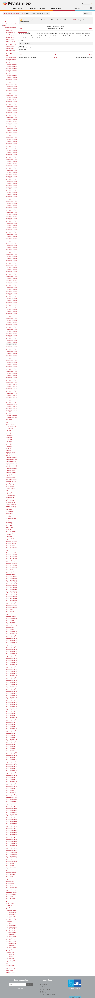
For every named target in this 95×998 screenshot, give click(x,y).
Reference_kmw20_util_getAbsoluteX (11, 766)
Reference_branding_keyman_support (11, 598)
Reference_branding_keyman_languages (11, 593)
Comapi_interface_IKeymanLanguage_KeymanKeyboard (11, 240)
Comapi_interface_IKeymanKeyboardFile (11, 194)
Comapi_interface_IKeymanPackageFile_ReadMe (11, 287)
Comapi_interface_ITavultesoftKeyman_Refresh (11, 404)
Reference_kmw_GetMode (11, 819)
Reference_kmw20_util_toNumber (11, 785)
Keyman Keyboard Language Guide (10, 496)
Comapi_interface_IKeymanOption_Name (11, 264)
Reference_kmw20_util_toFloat (11, 783)
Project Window (10, 527)
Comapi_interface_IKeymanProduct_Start (11, 351)
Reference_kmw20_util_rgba (11, 775)
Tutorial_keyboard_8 (11, 947)
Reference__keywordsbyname (11, 540)
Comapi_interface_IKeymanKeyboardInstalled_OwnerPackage (11, 207)
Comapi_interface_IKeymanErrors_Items (11, 154)
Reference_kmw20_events (11, 684)
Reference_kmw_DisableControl (11, 803)
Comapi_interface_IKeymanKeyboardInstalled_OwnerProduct (11, 209)
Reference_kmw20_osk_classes (11, 695)
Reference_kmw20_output (11, 710)
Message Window (10, 515)
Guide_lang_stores (10, 476)
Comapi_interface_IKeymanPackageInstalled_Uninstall (11, 295)
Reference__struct (10, 545)
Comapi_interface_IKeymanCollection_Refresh (11, 106)
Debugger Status (10, 423)
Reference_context (10, 613)
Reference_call (9, 609)
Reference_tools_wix (11, 894)
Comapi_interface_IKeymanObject (11, 251)
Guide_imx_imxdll (10, 452)
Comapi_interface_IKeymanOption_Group (11, 262)
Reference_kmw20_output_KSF (11, 739)
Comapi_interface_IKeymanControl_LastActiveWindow (11, 117)
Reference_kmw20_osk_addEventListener (11, 693)
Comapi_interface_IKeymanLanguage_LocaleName (11, 243)
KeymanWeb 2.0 (10, 501)
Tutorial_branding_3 (11, 914)
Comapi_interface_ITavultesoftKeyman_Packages (11, 401)
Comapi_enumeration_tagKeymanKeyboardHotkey (11, 68)
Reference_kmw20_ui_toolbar (11, 752)
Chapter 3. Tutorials (10, 50)
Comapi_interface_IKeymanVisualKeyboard (11, 379)
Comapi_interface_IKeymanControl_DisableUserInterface (11, 114)
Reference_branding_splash (11, 605)
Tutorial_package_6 (10, 960)
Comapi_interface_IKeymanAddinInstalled (11, 90)
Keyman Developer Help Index (9, 24)
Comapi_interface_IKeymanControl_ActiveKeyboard (11, 110)
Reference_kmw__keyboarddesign (11, 792)
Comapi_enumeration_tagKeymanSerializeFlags (11, 73)
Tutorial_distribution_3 (11, 929)
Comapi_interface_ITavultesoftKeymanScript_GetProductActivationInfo (11, 410)
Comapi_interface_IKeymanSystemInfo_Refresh (11, 375)
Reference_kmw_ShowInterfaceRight (11, 856)
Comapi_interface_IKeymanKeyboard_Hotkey (11, 185)
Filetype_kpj (9, 439)
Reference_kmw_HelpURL (11, 821)
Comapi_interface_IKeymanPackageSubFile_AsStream (11, 309)
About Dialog (9, 30)
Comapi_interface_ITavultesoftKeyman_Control (11, 390)
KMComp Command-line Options (11, 508)
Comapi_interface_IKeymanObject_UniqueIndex (11, 254)
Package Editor (9, 524)
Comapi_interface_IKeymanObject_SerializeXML (11, 253)
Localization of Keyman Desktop (10, 512)
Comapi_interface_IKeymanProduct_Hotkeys (11, 335)
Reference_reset (10, 880)
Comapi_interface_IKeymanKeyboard (11, 176)
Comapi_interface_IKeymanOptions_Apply (11, 269)
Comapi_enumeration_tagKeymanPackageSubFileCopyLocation (11, 72)
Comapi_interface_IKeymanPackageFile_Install (11, 286)
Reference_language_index (11, 861)
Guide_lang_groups (10, 470)
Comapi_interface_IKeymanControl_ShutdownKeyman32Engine (11, 125)
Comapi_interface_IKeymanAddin (11, 77)
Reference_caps (10, 611)
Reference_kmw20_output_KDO (11, 722)
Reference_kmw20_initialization (11, 688)
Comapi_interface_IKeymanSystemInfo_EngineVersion (11, 371)
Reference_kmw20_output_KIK (11, 724)
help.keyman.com (8, 13)
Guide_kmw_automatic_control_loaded (11, 457)
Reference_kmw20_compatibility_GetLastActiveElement (11, 635)
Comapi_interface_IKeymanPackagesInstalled (11, 298)
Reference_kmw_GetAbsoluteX (11, 808)
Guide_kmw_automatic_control (11, 455)
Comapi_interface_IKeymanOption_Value (11, 265)
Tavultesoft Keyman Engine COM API (10, 902)
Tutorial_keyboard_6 (11, 943)
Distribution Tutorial (11, 426)
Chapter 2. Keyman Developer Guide (10, 47)
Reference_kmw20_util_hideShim (11, 772)
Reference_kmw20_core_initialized (11, 671)
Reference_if (9, 624)
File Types (8, 430)
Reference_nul (9, 876)
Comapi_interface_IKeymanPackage (11, 273)
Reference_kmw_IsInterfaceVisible (11, 828)
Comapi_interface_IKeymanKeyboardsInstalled (11, 218)
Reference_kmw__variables (11, 795)
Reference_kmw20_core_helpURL (11, 668)
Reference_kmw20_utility (11, 788)
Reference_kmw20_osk (11, 691)
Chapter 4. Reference (11, 52)
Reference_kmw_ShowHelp (11, 852)
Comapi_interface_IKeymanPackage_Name (11, 280)
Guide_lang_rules (10, 474)
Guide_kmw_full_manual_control (11, 463)
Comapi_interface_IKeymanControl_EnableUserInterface (11, 115)
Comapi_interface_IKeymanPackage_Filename (11, 276)
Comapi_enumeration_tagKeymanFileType (11, 64)
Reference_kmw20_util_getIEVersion (11, 768)
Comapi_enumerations (11, 75)
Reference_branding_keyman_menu (11, 594)
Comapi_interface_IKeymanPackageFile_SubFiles (11, 289)
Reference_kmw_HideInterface (11, 825)
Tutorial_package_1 (10, 951)
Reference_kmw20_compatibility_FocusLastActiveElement (11, 633)
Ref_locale (8, 529)
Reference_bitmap (10, 574)
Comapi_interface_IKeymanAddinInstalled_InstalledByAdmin (11, 92)
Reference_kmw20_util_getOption (11, 770)
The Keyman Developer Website (10, 906)
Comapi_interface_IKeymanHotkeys (11, 165)
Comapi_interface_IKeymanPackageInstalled (11, 291)
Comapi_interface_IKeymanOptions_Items (11, 271)
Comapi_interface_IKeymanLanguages (11, 245)
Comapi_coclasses (10, 61)
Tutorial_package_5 (10, 958)
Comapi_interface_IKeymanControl (11, 108)
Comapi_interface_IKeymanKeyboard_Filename (11, 183)
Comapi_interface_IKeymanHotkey (11, 159)
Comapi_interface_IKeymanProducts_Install (11, 362)
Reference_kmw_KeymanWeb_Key (11, 838)
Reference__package (11, 543)
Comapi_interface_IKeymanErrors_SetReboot (11, 158)
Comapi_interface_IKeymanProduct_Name (11, 337)
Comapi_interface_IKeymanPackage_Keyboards (11, 278)
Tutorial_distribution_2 (11, 927)
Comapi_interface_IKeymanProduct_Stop (11, 353)
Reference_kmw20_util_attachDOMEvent (11, 755)
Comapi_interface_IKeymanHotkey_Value (11, 163)
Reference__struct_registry (11, 558)
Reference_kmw (10, 629)
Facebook (45, 984)
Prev (20, 28)
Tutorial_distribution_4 (11, 930)
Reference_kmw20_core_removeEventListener (11, 675)
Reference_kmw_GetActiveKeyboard (11, 812)
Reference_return (10, 881)
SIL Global (77, 988)
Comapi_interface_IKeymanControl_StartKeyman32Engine (11, 126)
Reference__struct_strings (11, 563)
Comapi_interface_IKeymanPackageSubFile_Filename (11, 315)
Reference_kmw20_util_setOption (11, 779)
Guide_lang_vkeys (10, 477)
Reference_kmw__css (11, 790)
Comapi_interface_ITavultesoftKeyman (11, 384)
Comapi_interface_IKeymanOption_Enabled (11, 260)
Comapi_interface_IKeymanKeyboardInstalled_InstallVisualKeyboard (11, 201)
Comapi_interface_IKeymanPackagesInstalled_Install (11, 304)
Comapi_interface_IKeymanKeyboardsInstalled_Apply (11, 220)
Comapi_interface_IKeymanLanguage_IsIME (11, 236)
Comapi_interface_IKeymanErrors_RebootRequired (11, 156)
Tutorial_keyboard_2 (11, 936)
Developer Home (56, 8)
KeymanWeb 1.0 (10, 499)
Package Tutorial (10, 526)
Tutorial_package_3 (10, 954)
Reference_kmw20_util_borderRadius (11, 757)
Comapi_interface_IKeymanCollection (11, 103)
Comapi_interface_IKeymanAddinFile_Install (11, 88)
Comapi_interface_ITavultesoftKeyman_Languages (11, 395)
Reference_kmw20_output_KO (11, 733)
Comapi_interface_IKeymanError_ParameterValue (11, 147)
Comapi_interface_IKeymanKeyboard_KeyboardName (11, 187)
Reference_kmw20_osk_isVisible (11, 702)
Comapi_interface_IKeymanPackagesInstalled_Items (11, 306)
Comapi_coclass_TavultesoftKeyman (11, 57)
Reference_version (10, 898)
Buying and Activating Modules (11, 42)
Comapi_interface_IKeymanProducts (11, 360)
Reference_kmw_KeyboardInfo (11, 830)
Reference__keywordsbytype (11, 541)
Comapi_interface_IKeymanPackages (11, 296)
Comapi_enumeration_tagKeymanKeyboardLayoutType (11, 70)
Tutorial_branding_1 (11, 910)
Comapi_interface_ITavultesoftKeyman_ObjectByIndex (11, 397)
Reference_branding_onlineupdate (11, 602)
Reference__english (10, 538)
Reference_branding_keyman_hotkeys (11, 589)
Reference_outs (10, 878)
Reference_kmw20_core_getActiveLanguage (11, 658)
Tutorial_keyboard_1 (11, 934)
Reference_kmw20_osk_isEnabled (11, 700)
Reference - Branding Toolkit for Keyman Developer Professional (11, 533)
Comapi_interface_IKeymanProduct (11, 322)
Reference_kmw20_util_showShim (11, 781)
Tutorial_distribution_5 (11, 932)
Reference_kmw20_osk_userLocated (11, 708)
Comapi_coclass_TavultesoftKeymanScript (11, 59)
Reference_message (11, 867)
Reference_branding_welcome (11, 607)
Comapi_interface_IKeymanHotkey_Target (11, 161)
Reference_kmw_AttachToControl (11, 799)
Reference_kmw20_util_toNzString (11, 786)
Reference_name (10, 870)
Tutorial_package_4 (10, 956)
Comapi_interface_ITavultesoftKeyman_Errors (11, 391)
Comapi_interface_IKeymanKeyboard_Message (11, 190)
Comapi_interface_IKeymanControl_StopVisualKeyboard (11, 132)
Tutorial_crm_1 (9, 921)
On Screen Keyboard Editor (11, 519)
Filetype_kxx (9, 446)
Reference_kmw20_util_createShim (11, 763)
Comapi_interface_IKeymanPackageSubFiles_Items (11, 320)
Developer (16, 13)
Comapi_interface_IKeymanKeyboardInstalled (11, 198)
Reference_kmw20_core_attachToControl (11, 649)
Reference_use (9, 896)
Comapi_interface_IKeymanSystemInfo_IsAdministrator (11, 373)
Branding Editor (9, 37)
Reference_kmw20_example (11, 686)
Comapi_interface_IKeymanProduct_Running (11, 349)
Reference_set (9, 885)
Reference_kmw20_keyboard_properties (11, 689)
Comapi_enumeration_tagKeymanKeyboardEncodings (11, 66)
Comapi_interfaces (10, 413)
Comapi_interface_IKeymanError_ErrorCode (11, 141)
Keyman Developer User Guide (10, 28)
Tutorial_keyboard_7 (11, 945)
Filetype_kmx (9, 437)
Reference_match (10, 865)
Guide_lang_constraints (11, 468)
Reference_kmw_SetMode (11, 850)
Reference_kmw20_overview (11, 743)
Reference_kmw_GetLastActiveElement (11, 817)
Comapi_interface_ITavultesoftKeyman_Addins (11, 386)
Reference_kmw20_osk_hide (11, 699)
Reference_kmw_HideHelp (11, 823)
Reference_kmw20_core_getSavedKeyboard (11, 664)
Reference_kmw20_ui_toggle (11, 750)
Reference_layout (10, 863)
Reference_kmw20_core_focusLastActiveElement (11, 655)
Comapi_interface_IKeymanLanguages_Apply (11, 247)
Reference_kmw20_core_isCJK (11, 673)
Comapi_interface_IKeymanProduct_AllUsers (11, 326)
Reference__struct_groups (11, 551)
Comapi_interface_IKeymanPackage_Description (11, 275)
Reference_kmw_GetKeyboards (11, 816)
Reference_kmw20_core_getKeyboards (11, 660)
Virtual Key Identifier (11, 969)
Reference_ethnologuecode (11, 618)
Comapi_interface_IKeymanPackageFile (11, 282)
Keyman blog (46, 989)
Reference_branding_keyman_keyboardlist (11, 591)
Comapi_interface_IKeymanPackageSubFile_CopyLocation (11, 311)
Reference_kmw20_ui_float (11, 748)
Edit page (78, 997)
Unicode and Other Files (10, 962)
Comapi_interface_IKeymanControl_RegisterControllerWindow (11, 123)
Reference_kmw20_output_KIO (11, 726)
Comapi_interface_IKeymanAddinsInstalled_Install (11, 99)
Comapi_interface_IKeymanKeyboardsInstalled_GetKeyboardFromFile (11, 222)
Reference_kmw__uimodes (11, 794)
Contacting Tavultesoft (11, 415)
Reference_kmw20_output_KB (11, 713)
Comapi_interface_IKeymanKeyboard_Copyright (11, 180)
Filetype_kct (9, 432)
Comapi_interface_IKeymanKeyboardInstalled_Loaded (11, 205)
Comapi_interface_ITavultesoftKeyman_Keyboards (11, 393)
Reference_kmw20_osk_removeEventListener (11, 704)
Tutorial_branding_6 (11, 919)
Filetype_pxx (9, 448)
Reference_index (10, 627)
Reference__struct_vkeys (11, 567)
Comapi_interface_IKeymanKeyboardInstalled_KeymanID (11, 203)
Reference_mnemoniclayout (11, 869)
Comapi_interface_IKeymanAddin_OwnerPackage (11, 84)
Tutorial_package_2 (10, 952)
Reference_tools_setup (11, 892)
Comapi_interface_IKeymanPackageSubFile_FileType (11, 317)
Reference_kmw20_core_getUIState (11, 666)
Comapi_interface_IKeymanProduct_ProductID (11, 346)
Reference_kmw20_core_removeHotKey (11, 677)
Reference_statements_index (11, 887)
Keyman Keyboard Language (10, 492)
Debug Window (9, 421)
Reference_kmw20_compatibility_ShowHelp (11, 638)
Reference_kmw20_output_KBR (11, 715)
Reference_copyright (11, 615)
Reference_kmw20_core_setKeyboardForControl (11, 680)
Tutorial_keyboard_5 (11, 941)
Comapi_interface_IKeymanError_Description (11, 139)
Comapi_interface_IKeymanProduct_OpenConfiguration (11, 340)
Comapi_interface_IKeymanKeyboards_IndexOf (11, 216)
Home (55, 57)
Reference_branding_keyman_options (11, 596)
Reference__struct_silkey (11, 560)
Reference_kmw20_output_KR (11, 735)
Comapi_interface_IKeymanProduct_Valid (11, 357)
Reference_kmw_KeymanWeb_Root (11, 843)
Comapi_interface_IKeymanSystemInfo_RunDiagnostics (11, 377)
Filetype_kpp (9, 441)
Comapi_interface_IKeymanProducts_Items (11, 364)
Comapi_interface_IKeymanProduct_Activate (11, 324)
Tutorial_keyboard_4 (11, 940)
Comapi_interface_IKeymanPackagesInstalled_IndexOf (11, 302)
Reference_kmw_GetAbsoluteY (11, 810)
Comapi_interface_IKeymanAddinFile (11, 86)
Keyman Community (48, 994)
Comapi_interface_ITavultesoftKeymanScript (11, 408)
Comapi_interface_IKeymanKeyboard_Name (11, 192)
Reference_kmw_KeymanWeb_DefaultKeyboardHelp (11, 834)
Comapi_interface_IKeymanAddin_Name (11, 83)
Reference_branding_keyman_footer (11, 587)
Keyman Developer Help (10, 489)
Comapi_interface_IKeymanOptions (11, 267)
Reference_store (10, 889)
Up (56, 55)
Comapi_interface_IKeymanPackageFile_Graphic (11, 284)
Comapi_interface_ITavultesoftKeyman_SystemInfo (11, 406)
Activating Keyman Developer (10, 33)
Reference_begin (10, 572)
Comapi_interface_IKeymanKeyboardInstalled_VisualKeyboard (11, 212)
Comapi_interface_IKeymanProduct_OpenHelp (11, 342)
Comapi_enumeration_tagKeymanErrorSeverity (11, 63)
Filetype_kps (9, 443)
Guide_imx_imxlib (10, 454)
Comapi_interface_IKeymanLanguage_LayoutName (11, 242)
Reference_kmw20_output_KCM (11, 719)
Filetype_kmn (9, 434)
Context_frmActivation (11, 417)
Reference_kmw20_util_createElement (11, 761)
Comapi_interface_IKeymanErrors (11, 150)
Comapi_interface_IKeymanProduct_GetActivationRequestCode (11, 333)
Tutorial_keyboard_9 (11, 949)
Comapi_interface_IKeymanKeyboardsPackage (11, 227)
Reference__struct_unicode (11, 565)
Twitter (44, 987)
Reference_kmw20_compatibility (11, 631)
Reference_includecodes (11, 626)
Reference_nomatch (11, 872)
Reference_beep (10, 571)
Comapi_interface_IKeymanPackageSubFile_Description (11, 313)
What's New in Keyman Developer (10, 971)
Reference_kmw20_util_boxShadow (11, 759)
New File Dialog (9, 516)
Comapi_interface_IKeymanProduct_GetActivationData (11, 331)
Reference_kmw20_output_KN (11, 732)
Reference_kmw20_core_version (11, 682)
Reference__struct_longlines (11, 556)
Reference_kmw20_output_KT (11, 741)
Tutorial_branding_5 (11, 918)
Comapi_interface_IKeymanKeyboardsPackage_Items (11, 229)
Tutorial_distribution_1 (11, 925)
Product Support (17, 8)
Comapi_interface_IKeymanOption (11, 256)
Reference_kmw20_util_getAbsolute (11, 764)
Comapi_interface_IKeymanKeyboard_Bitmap (11, 178)
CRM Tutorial (9, 419)
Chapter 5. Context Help (10, 54)
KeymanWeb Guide (10, 502)
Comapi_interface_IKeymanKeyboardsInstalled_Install (11, 223)
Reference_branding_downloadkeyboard (11, 578)
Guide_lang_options (11, 472)
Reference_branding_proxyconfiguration (11, 604)
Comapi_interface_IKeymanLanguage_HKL (11, 234)
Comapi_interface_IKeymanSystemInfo (11, 368)
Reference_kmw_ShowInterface (11, 854)
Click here (75, 20)
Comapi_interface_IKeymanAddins (11, 95)
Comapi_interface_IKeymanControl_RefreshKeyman (11, 121)
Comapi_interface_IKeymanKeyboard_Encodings (11, 181)
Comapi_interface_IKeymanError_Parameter (11, 143)
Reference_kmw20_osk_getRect (11, 697)
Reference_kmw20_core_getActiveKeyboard (11, 657)
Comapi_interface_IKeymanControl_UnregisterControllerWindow (11, 134)
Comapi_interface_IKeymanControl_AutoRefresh (11, 112)
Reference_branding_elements (11, 580)
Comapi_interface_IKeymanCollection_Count (11, 105)
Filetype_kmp (9, 435)
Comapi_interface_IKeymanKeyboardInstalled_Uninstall (11, 211)
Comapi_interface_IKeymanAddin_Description (11, 79)
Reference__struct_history (11, 554)
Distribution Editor (10, 424)
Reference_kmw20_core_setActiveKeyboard (11, 679)
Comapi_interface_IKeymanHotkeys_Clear (11, 170)
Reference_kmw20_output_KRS (11, 737)
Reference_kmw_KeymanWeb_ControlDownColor (11, 832)
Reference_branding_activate (11, 576)
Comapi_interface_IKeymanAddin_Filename (11, 81)
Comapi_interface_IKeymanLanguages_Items (11, 249)
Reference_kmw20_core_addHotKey (11, 647)
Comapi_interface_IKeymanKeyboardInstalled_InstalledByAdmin (11, 200)
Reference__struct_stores (11, 562)
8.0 (21, 13)
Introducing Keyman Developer (11, 482)
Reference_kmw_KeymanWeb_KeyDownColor (11, 839)
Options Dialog (9, 522)
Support (72, 997)
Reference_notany (10, 874)
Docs (23, 13)
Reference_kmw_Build (11, 801)
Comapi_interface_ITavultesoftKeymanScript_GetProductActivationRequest (11, 412)
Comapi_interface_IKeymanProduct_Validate (11, 359)
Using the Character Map (11, 966)
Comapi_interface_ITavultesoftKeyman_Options (11, 399)
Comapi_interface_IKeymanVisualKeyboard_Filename (11, 381)
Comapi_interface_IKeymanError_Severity (11, 148)
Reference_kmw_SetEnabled (11, 849)
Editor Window (9, 428)
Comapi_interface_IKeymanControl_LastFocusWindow (11, 119)
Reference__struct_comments (11, 547)
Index (4, 25)
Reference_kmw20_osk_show (11, 706)
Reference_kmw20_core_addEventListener (11, 646)
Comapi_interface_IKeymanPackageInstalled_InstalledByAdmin (11, 293)
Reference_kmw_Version (11, 858)
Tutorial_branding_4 (11, 916)
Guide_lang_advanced (11, 466)
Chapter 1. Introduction (11, 45)
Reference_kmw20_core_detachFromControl (11, 653)
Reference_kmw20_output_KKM (11, 730)
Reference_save (10, 883)
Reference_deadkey (11, 616)
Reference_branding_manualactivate (11, 600)
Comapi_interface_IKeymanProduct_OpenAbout (11, 339)
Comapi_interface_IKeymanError (11, 137)
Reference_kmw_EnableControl (11, 805)
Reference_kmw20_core (11, 642)
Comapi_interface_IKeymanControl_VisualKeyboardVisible (11, 136)
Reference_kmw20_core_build (11, 651)
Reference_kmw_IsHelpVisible (11, 827)
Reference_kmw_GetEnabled (11, 814)
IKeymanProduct (22, 32)
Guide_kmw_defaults (11, 461)
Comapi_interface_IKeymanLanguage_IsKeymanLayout (11, 238)
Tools (7, 908)
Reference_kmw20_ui (11, 744)
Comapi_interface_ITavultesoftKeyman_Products (11, 403)
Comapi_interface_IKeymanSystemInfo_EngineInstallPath (11, 370)
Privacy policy (21, 988)
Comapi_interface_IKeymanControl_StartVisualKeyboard (11, 128)
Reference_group (10, 620)
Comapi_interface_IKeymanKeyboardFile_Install (11, 196)
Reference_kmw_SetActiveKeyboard (11, 845)
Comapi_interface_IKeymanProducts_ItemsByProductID (11, 366)
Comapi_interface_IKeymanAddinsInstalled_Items (11, 101)
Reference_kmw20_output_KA (11, 711)
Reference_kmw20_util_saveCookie (11, 777)
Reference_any (9, 569)
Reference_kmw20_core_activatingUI (11, 644)
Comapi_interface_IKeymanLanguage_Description (11, 232)
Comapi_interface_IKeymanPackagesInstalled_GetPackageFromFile (11, 300)
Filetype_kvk (9, 445)
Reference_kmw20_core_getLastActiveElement (11, 662)
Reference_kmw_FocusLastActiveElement (11, 806)
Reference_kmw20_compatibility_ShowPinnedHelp (11, 640)
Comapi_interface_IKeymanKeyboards (11, 214)
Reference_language (11, 859)
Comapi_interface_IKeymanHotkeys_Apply (11, 169)
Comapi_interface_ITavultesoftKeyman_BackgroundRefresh (11, 388)
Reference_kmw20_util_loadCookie (11, 774)
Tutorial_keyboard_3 (11, 938)
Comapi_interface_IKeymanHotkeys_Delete (11, 172)
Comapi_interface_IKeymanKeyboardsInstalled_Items (11, 225)
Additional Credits (10, 36)
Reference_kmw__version (11, 797)
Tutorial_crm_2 (9, 923)
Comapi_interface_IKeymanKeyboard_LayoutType (11, 189)
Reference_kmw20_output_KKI (11, 728)
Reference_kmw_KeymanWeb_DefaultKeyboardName (11, 836)
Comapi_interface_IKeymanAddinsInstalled (11, 97)
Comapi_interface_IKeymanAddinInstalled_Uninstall (11, 94)
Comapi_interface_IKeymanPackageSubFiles (11, 318)
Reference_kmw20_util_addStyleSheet (11, 753)
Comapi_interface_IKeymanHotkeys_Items (11, 174)
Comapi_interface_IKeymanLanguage (11, 231)
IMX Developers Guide (11, 479)
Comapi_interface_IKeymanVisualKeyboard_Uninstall (11, 382)
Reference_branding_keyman (11, 584)
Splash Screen (9, 900)
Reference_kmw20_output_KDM (11, 721)
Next (90, 28)
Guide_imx (8, 450)
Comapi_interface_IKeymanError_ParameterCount (11, 145)
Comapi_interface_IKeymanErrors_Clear (11, 152)
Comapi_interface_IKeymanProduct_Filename (11, 329)
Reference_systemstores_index (11, 891)
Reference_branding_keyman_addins (11, 585)
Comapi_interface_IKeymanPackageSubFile (11, 307)
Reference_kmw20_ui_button (11, 746)
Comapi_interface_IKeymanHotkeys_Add (11, 167)
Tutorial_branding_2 (11, 912)
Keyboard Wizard (10, 486)
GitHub (44, 992)
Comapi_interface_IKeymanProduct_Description (11, 328)
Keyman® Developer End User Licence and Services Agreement (11, 505)
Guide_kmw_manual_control (11, 465)
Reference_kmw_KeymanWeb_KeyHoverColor (11, 841)
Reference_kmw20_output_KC (11, 717)
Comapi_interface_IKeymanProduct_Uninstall (11, 355)
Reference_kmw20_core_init (11, 669)
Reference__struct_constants (11, 549)
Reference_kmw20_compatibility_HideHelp (11, 636)
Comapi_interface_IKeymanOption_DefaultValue (11, 258)
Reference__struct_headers (11, 552)
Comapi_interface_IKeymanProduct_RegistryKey (11, 348)
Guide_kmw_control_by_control (11, 459)
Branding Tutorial (10, 39)
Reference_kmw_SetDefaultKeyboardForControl (11, 847)
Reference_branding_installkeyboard (11, 582)
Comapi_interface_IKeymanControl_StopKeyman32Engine (11, 130)
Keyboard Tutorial (10, 485)
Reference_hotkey (10, 622)
